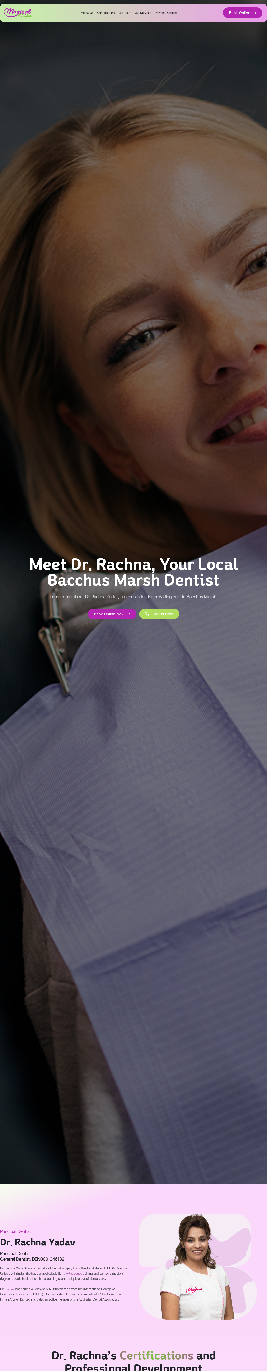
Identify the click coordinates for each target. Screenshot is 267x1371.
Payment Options (166, 13)
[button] (159, 614)
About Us (87, 13)
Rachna (9, 1289)
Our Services (143, 13)
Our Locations (106, 13)
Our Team (125, 13)
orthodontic (74, 1273)
